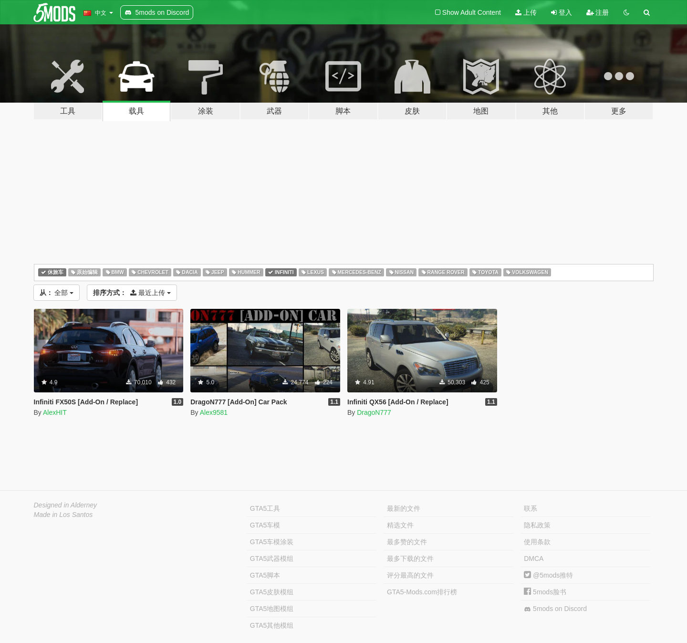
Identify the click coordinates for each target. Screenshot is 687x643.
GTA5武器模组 (272, 558)
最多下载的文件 (410, 558)
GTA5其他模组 (272, 625)
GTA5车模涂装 (272, 542)
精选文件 (400, 525)
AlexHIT (55, 412)
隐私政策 (537, 525)
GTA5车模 (265, 525)
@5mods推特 (548, 575)
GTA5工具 (265, 508)
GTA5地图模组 (272, 608)
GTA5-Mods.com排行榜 (422, 592)
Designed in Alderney (65, 505)
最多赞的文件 (407, 542)
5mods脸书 (545, 592)
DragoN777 (374, 412)
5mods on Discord (555, 609)
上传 (526, 12)
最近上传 (132, 292)
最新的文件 (403, 508)
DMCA (533, 558)
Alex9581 (214, 412)
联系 (530, 508)
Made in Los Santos (63, 514)
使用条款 (537, 542)
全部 (57, 292)
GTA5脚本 (265, 575)
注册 (597, 12)
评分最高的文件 (410, 575)
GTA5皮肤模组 (272, 592)
